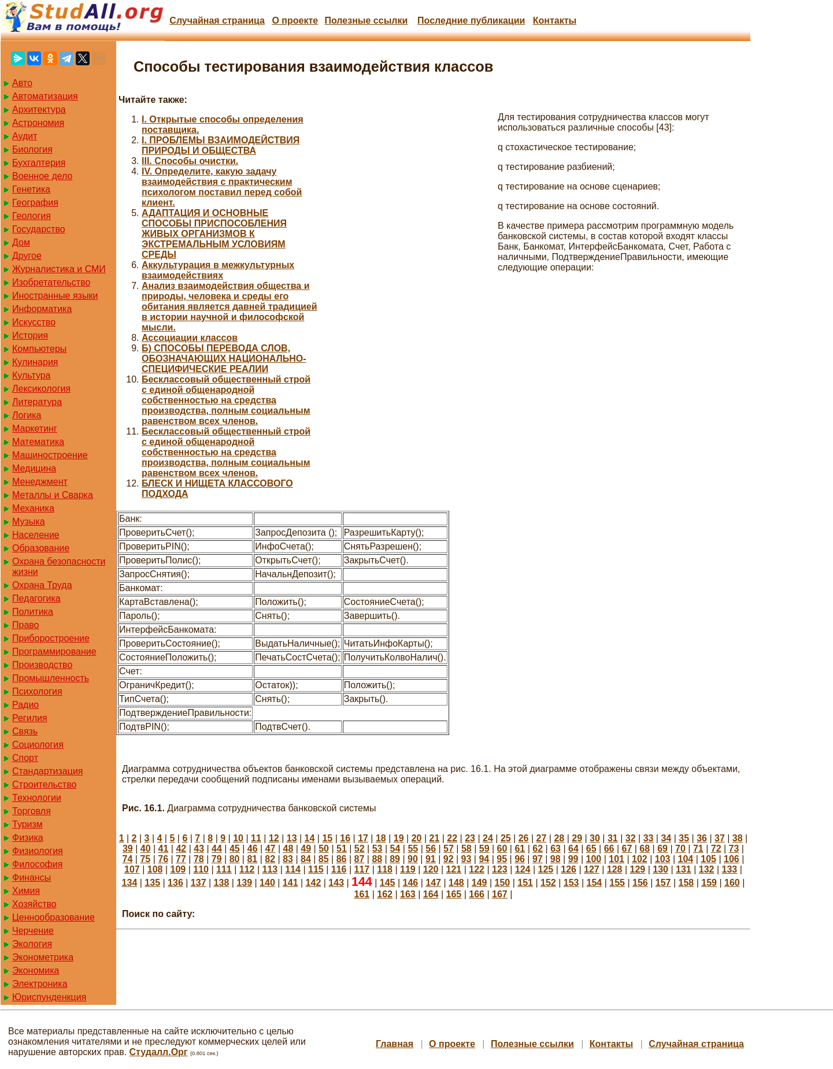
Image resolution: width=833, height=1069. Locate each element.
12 (274, 838)
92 (448, 859)
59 (484, 848)
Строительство (44, 784)
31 (613, 838)
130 (660, 869)
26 (524, 838)
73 (734, 848)
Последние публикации (471, 20)
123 (500, 869)
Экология (32, 944)
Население (36, 535)
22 (452, 838)
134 (130, 883)
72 (716, 848)
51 (341, 848)
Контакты (554, 20)
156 (640, 883)
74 (128, 859)
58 (466, 848)
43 (199, 848)
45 (234, 848)
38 (737, 838)
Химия (26, 891)
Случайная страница (217, 20)
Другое (27, 256)
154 (594, 883)
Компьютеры (39, 349)
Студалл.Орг (158, 1052)
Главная (394, 1044)
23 (470, 838)
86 (341, 859)
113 (270, 869)
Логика (26, 415)
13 (292, 838)
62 (537, 848)
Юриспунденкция (49, 997)
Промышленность (50, 678)
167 (500, 894)
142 (313, 883)
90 (413, 859)
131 (683, 869)
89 (395, 859)
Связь (25, 731)
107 (132, 869)
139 (244, 883)
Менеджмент (40, 482)
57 (448, 848)
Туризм (27, 824)
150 (502, 883)
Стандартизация (47, 771)
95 (502, 859)
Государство (38, 229)
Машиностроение (50, 455)
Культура (31, 375)
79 (217, 859)
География (35, 202)
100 (594, 859)
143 (336, 883)
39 (128, 848)
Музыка (28, 521)
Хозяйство (34, 904)
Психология (37, 691)
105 (708, 859)
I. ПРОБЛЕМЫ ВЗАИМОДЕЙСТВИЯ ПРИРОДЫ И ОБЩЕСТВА (220, 145)
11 (256, 838)
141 (290, 883)
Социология (38, 744)
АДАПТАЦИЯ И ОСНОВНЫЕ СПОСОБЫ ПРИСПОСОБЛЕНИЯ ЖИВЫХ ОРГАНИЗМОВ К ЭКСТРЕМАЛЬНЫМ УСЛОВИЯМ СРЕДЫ (214, 233)
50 (324, 848)
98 (555, 859)
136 (175, 883)
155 (617, 883)
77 (181, 859)
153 (571, 883)
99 (573, 859)
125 (546, 869)
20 (417, 838)
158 (686, 883)
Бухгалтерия (38, 163)
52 (359, 848)
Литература (37, 402)
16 (345, 838)
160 (732, 883)
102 (639, 859)
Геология (31, 216)
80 (234, 859)
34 (666, 838)
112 (247, 869)
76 (163, 859)
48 (288, 848)
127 (591, 869)
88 (377, 859)
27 (541, 838)
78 (199, 859)
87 (359, 859)
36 (702, 838)
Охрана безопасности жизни (58, 566)
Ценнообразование (53, 917)
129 (638, 869)
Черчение (33, 931)
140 (267, 883)
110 (201, 869)
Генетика (31, 189)
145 (387, 883)
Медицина (34, 468)
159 (709, 883)
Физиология (37, 851)
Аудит (25, 136)
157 (663, 883)
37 (719, 838)
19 (399, 838)
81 (252, 859)
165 (454, 894)
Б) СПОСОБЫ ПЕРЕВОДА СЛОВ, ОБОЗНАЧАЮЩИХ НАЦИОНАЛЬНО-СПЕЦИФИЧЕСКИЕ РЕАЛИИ (224, 358)
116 (339, 869)
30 (595, 838)
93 (466, 859)
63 (555, 848)
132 (706, 869)
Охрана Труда (42, 585)
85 (324, 859)
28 (559, 838)
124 (523, 869)
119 (408, 869)
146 (410, 883)
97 (537, 859)
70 (680, 848)
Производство (42, 665)
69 (662, 848)
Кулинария (35, 362)
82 (270, 859)
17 (363, 838)
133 (730, 869)
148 (456, 883)
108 (155, 869)
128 (615, 869)
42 (181, 848)
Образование (40, 548)
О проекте (295, 20)
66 (609, 848)
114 (293, 869)
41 (163, 848)
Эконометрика (42, 957)
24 (488, 838)
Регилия (29, 718)
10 (238, 838)
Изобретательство (51, 282)
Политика (32, 612)
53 (377, 848)
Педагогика (36, 598)
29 (577, 838)
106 (731, 859)
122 (476, 869)
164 (431, 894)
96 (519, 859)
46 (252, 848)
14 (310, 838)
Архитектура (39, 109)
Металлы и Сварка (52, 495)
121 (454, 869)
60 (502, 848)
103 (663, 859)
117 (362, 869)
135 (152, 883)
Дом (21, 242)
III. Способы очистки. (190, 161)
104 (686, 859)
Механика (33, 508)
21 (435, 838)
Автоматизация (45, 96)
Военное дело (42, 176)
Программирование (54, 651)
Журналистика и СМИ (59, 269)
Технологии (36, 798)
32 (630, 838)
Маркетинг (34, 428)
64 (573, 848)
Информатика (42, 309)
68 (644, 848)
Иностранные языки (55, 295)
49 (306, 848)
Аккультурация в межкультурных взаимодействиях (218, 270)
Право (25, 625)
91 (430, 859)
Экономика (36, 970)
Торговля (31, 811)
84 (306, 859)
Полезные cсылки (366, 20)
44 (217, 848)
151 (525, 883)
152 (548, 883)
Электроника (40, 984)
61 (519, 848)
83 (288, 859)
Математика (38, 442)
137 (198, 883)
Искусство (33, 322)
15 (327, 838)
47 (270, 848)
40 (145, 848)
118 (385, 869)
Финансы (31, 877)
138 (221, 883)
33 (648, 838)
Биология (32, 149)
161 (362, 894)
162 (385, 894)
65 (591, 848)
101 (616, 859)
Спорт (25, 758)
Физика (27, 837)
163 (408, 894)
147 (433, 883)
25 (506, 838)
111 (224, 869)
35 (684, 838)
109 (178, 869)
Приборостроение (51, 638)
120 (431, 869)
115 (316, 869)
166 (476, 894)
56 (430, 848)
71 (698, 848)
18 (381, 838)
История (30, 335)
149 (479, 883)
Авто (22, 83)
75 (145, 859)
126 (568, 869)
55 (413, 848)
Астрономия (38, 123)
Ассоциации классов (190, 338)
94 (484, 859)
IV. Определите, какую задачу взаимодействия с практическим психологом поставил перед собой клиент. (222, 186)
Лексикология (41, 389)
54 (395, 848)
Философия (37, 864)
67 (627, 848)
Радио (25, 705)
